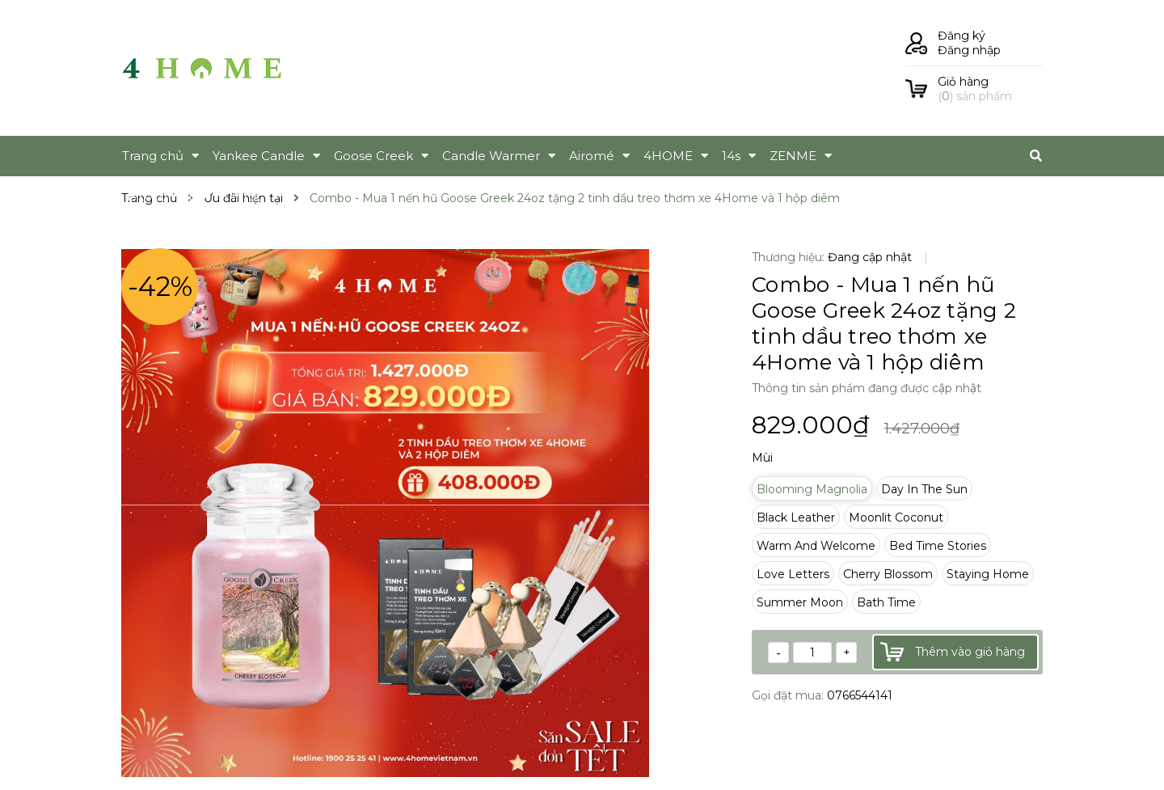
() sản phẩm (990, 89)
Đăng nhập (969, 50)
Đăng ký (961, 35)
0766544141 (859, 695)
